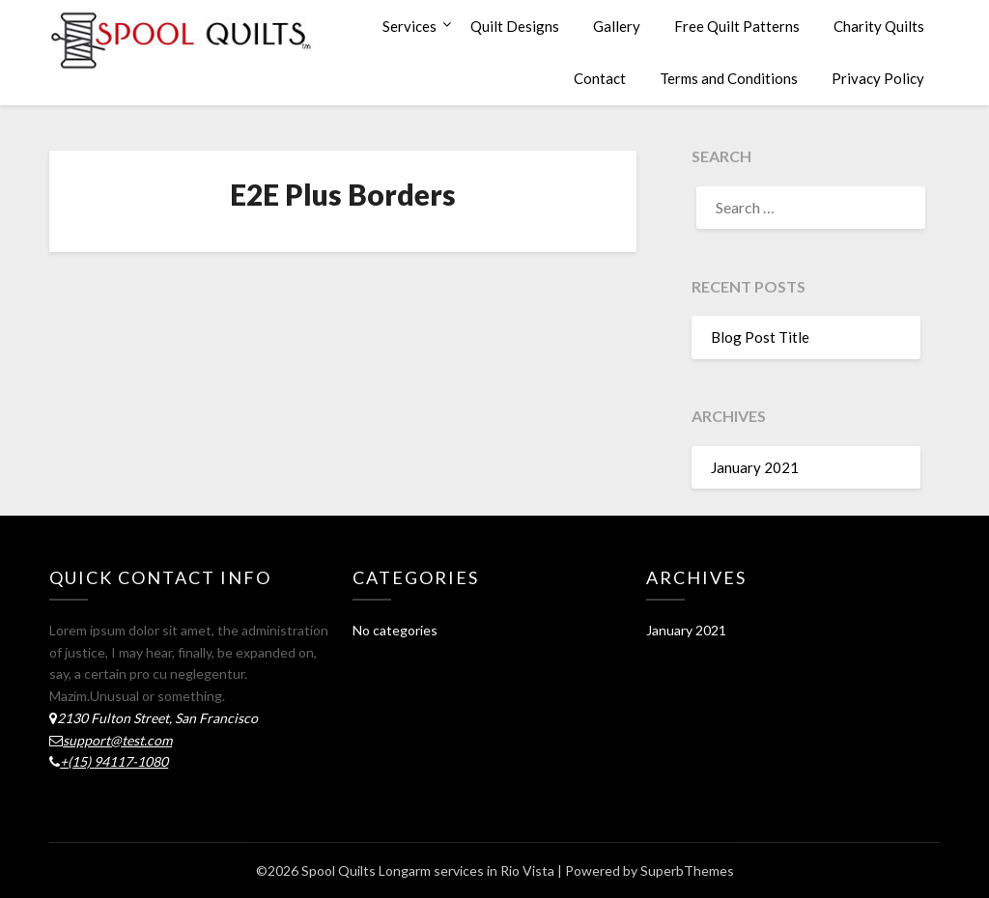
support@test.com (117, 740)
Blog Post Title (760, 337)
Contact (600, 78)
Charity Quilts (879, 26)
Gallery (616, 26)
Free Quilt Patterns (737, 26)
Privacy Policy (878, 78)
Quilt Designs (514, 26)
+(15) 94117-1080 (114, 761)
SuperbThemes (687, 870)
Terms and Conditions (729, 78)
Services (409, 26)
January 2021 (755, 467)
